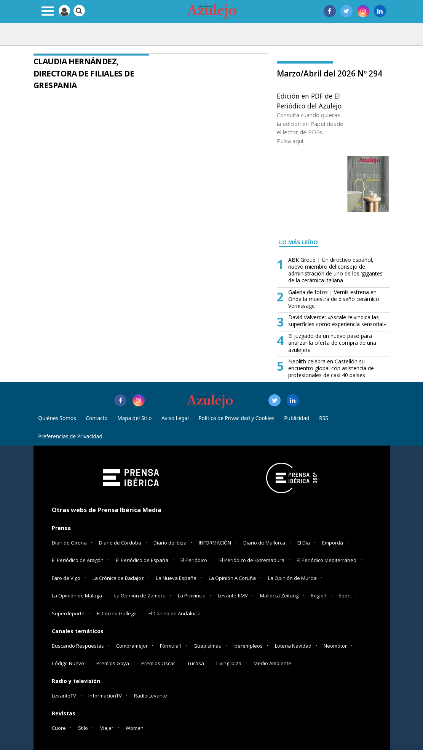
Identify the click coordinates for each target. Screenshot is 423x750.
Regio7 (318, 595)
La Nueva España (176, 578)
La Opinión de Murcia (292, 578)
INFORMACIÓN (215, 542)
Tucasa (195, 663)
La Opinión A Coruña (232, 578)
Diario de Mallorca (264, 542)
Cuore (59, 728)
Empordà (332, 542)
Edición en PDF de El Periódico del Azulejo (309, 100)
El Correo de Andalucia (174, 613)
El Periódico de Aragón (78, 560)
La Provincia (192, 595)
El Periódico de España (142, 560)
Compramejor (132, 645)
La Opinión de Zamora (140, 595)
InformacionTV (105, 695)
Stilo (83, 728)
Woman (135, 728)
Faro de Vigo (66, 578)
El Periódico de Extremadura (251, 560)
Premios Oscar (158, 663)
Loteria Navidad (293, 645)
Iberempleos (248, 645)
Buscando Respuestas (78, 645)
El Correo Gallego (117, 613)
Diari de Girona (69, 542)
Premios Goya (112, 663)
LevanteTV (64, 695)
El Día (303, 542)
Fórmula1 (170, 645)
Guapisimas (207, 645)
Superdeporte (68, 613)
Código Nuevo (68, 663)
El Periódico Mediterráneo (326, 560)
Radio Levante (150, 695)
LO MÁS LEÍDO (298, 242)
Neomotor (335, 645)
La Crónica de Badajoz (118, 578)
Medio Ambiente (272, 663)
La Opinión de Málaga (77, 595)
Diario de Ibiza (170, 542)
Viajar (106, 728)
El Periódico (193, 560)
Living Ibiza (228, 663)
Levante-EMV (233, 595)
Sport (344, 595)
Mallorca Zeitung (279, 595)
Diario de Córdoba (120, 542)
